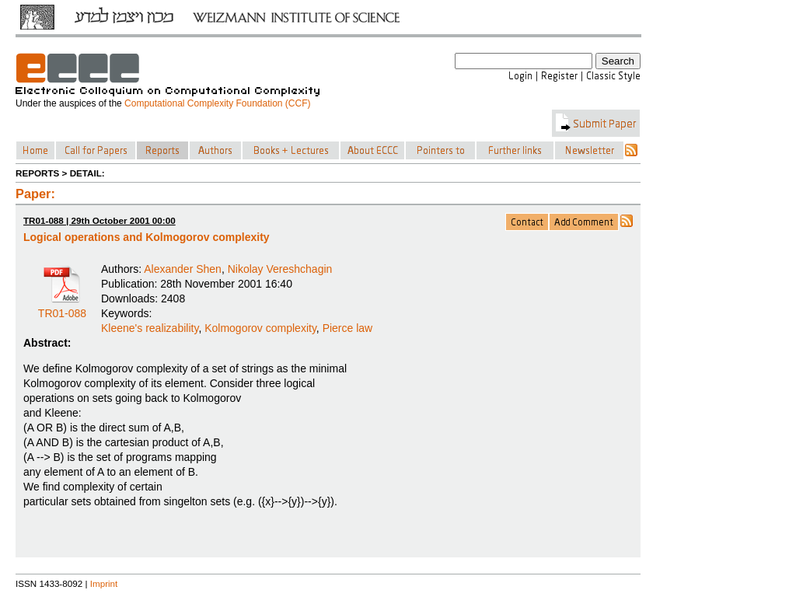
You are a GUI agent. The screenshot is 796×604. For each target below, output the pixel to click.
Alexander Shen (183, 269)
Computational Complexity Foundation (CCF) (217, 103)
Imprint (104, 583)
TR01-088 (62, 308)
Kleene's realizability (149, 328)
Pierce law (348, 328)
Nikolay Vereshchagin (280, 269)
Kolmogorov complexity (260, 328)
